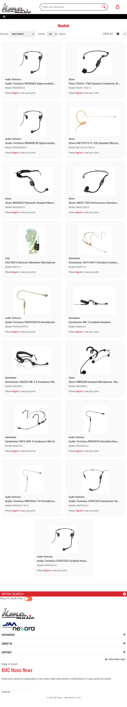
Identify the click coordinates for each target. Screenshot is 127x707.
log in (15, 93)
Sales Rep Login (116, 659)
